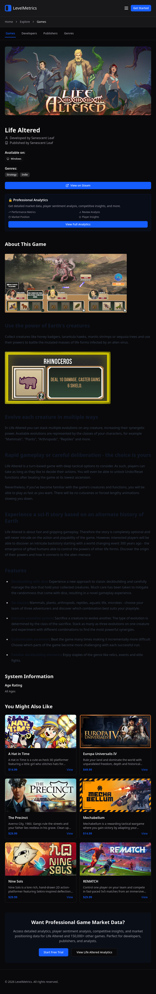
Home (9, 22)
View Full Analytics (78, 224)
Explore (25, 22)
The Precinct (18, 817)
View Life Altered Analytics (94, 952)
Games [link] (41, 22)
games (10, 33)
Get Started (141, 8)
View (70, 769)
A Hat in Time (18, 754)
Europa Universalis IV (100, 754)
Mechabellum (94, 817)
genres (69, 33)
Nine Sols (15, 881)
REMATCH (90, 881)
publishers (50, 33)
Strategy (11, 174)
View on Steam (78, 185)
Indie (25, 174)
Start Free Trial (53, 952)
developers (29, 33)
